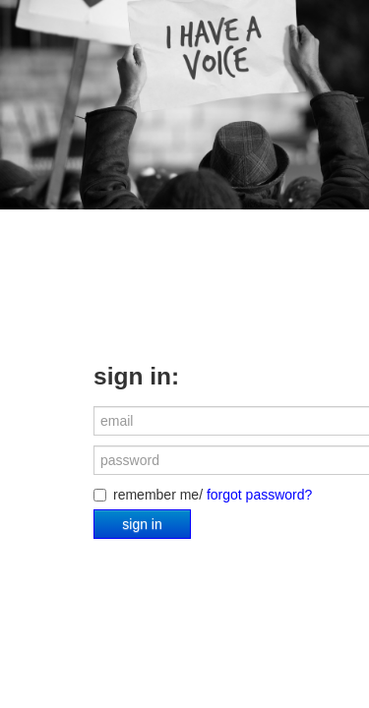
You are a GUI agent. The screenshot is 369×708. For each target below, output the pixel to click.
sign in (141, 524)
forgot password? (259, 494)
